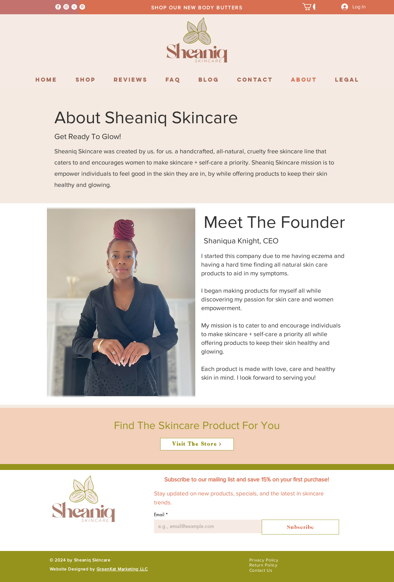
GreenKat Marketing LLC (122, 568)
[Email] (206, 526)
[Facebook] (58, 7)
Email (161, 514)
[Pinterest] (82, 7)
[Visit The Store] (197, 444)
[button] (311, 6)
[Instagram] (66, 7)
